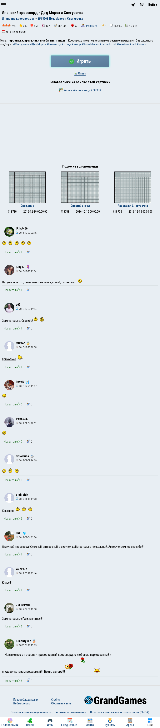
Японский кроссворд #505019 (80, 90)
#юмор (76, 44)
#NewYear (122, 44)
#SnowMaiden (90, 44)
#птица (66, 44)
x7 (74, 26)
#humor (141, 44)
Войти (152, 5)
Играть (80, 61)
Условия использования (71, 712)
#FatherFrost (108, 44)
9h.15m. (60, 26)
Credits (55, 700)
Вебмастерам (21, 703)
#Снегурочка (21, 44)
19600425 (92, 26)
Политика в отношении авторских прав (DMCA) (119, 712)
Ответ (80, 73)
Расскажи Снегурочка (133, 206)
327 (46, 26)
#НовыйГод (53, 44)
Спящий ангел (80, 206)
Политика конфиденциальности (31, 712)
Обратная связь (61, 703)
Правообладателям (25, 700)
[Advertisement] (80, 135)
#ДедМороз (38, 44)
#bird (133, 44)
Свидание (27, 206)
